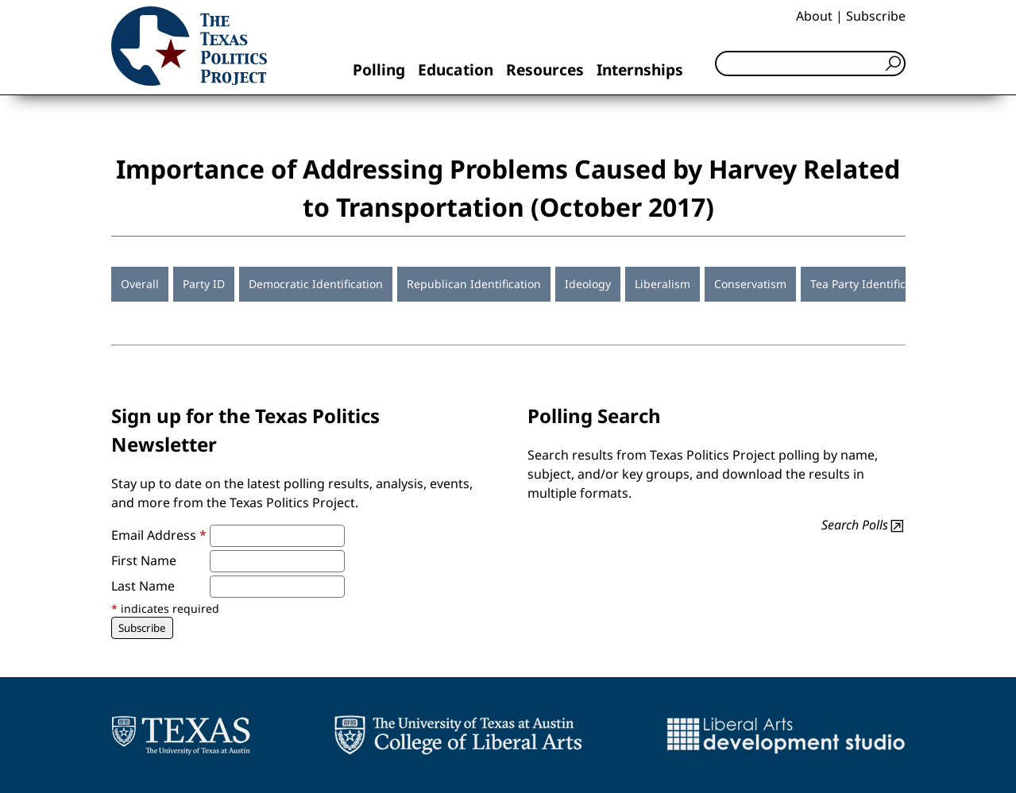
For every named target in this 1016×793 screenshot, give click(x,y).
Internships (640, 69)
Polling (379, 69)
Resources (545, 69)
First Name (143, 560)
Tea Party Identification (871, 283)
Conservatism (750, 283)
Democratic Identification (316, 283)
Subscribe (876, 16)
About (814, 16)
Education (455, 69)
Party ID (204, 283)
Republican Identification (474, 283)
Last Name (143, 586)
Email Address (159, 535)
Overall (140, 283)
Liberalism (662, 283)
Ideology (588, 283)
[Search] (810, 63)
